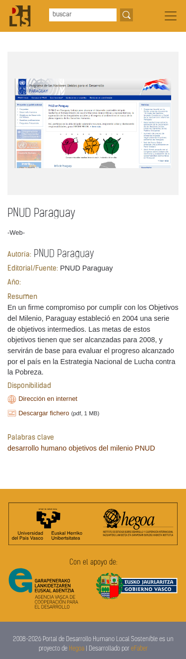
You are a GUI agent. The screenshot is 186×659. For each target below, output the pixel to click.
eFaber (139, 649)
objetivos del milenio (100, 448)
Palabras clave (30, 438)
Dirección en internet (47, 398)
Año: (14, 282)
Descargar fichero (43, 413)
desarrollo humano (36, 448)
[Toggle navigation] (170, 15)
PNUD (145, 448)
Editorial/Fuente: (32, 269)
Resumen (22, 297)
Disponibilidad (29, 386)
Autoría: (19, 255)
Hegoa (76, 649)
